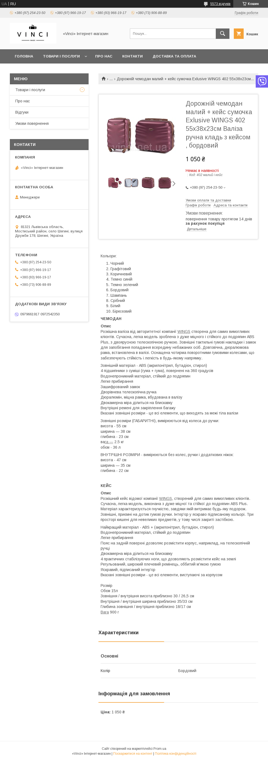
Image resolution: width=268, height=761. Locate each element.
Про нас (103, 56)
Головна (24, 56)
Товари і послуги (61, 56)
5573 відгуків (220, 4)
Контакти (132, 56)
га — (109, 442)
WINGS (183, 331)
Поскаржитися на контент (132, 754)
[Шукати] (222, 33)
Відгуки (21, 112)
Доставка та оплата (174, 56)
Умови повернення (32, 123)
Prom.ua (159, 749)
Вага (105, 612)
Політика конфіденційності (175, 754)
